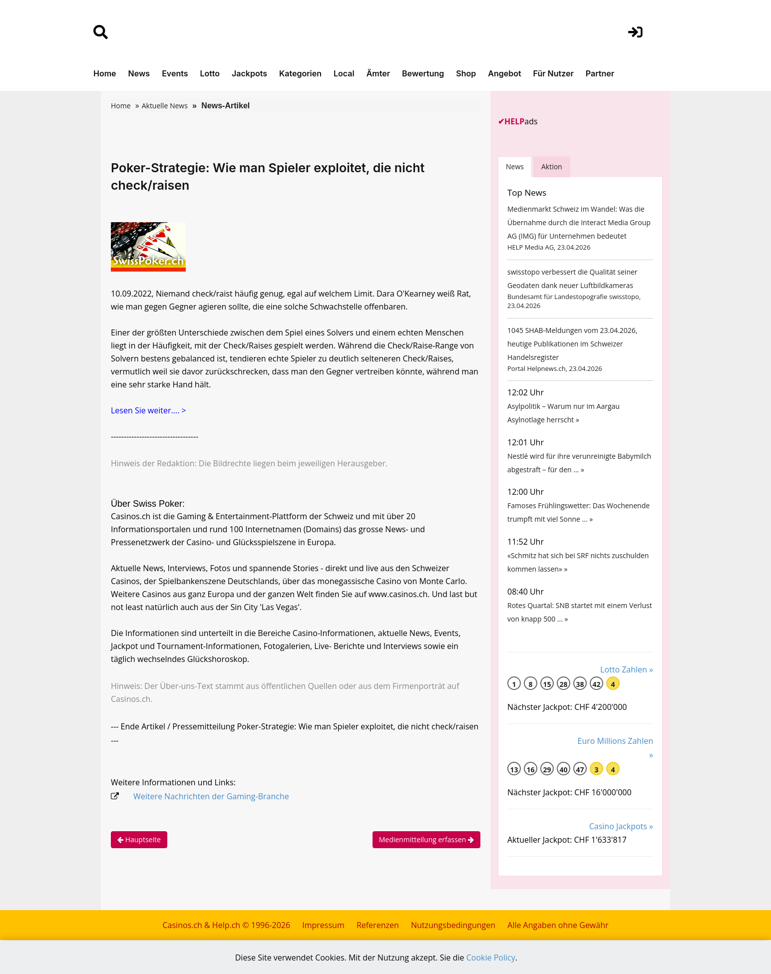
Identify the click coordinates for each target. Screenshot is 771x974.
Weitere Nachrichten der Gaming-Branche (211, 796)
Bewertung (423, 73)
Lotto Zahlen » (626, 669)
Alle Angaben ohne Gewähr (557, 925)
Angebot (504, 73)
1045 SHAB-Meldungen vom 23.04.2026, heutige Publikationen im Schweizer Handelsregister (572, 343)
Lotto (210, 73)
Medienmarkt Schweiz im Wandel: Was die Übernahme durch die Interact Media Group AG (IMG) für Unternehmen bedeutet (579, 222)
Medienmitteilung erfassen (426, 839)
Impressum (323, 925)
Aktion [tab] (551, 166)
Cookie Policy (490, 957)
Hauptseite (139, 839)
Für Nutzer (553, 73)
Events (175, 73)
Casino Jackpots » (621, 826)
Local (344, 73)
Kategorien (300, 73)
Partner (600, 73)
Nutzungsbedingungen (453, 925)
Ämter (378, 73)
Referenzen (378, 925)
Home (104, 73)
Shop (466, 73)
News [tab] (515, 166)
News (139, 73)
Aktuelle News (165, 105)
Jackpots (249, 73)
